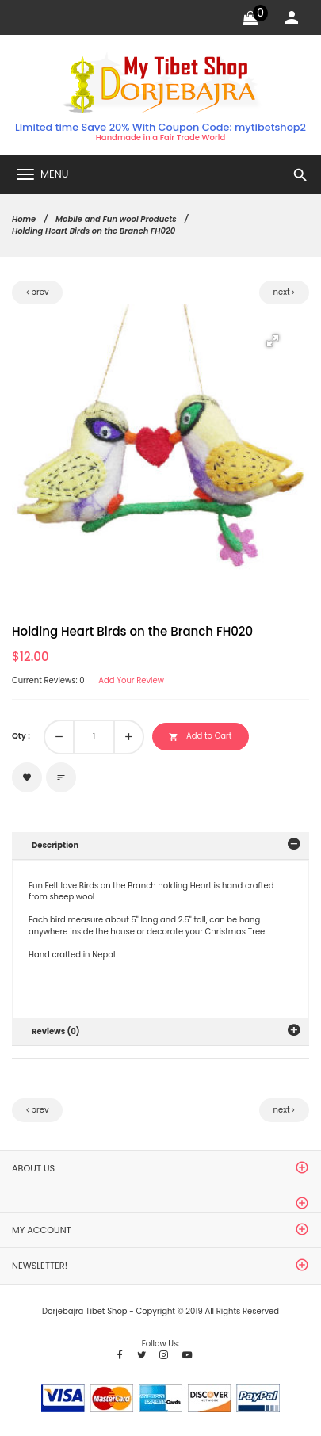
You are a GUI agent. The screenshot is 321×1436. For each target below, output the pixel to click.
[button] (272, 340)
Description (55, 845)
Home (24, 219)
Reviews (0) (55, 1031)
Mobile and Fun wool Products (116, 219)
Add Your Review (131, 680)
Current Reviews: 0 (48, 680)
